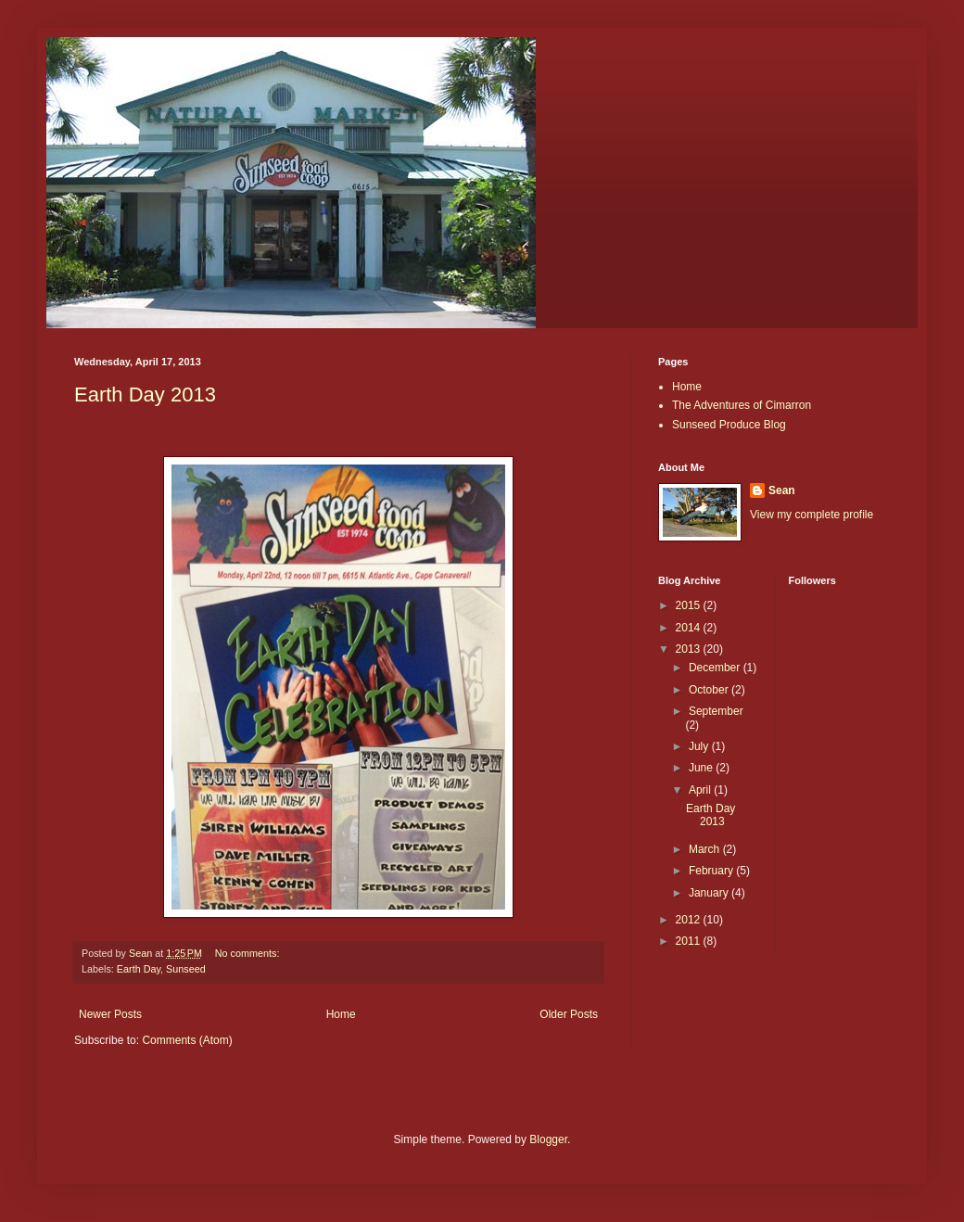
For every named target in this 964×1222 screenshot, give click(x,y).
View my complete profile (811, 514)
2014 (690, 627)
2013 (690, 649)
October (710, 689)
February (712, 870)
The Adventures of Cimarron (741, 405)
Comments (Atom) (187, 1040)
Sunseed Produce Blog (729, 424)
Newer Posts (110, 1014)
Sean (781, 490)
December (716, 667)
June (702, 767)
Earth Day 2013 (145, 394)
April (701, 789)
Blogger (548, 1139)
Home (341, 1014)
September (716, 711)
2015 (690, 605)
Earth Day (138, 968)
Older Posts (568, 1014)
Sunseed (186, 968)
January (710, 892)
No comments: (249, 953)
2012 (690, 919)
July (700, 746)
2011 (690, 941)
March (706, 849)
